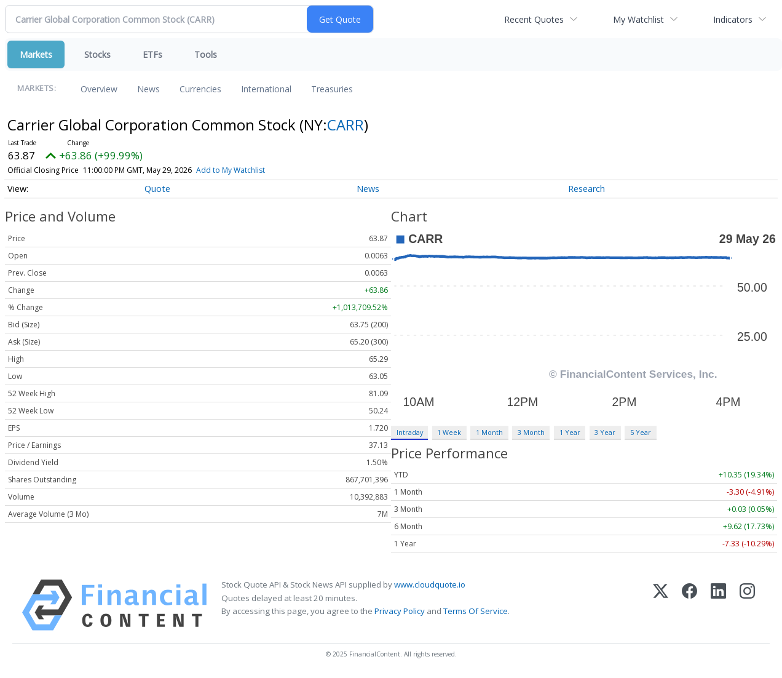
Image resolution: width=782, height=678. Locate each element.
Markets (36, 54)
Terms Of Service (475, 610)
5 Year (640, 432)
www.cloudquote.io (429, 584)
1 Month (489, 432)
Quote (157, 188)
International (266, 89)
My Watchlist (638, 19)
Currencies (200, 89)
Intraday (410, 432)
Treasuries (332, 89)
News (148, 89)
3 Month (531, 432)
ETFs (152, 54)
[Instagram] (747, 605)
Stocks (97, 54)
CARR (345, 124)
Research (586, 188)
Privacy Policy (399, 610)
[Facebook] (689, 605)
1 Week (449, 432)
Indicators (732, 19)
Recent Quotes (534, 19)
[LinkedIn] (718, 605)
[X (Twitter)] (660, 605)
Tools (205, 54)
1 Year (569, 432)
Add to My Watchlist (230, 170)
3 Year (604, 432)
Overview (99, 89)
